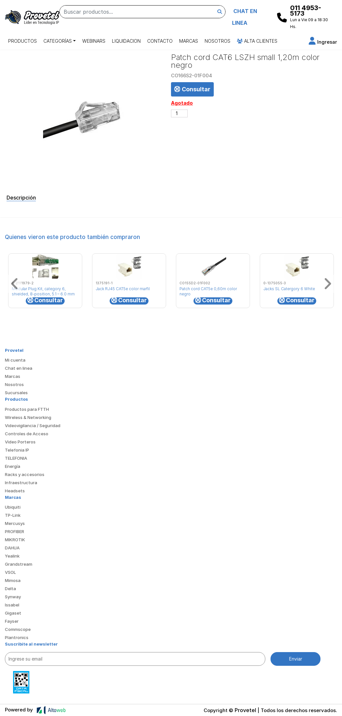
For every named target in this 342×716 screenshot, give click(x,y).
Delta (10, 588)
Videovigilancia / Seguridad (32, 425)
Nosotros (217, 41)
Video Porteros (20, 441)
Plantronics (16, 637)
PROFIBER (14, 531)
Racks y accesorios (24, 474)
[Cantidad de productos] (179, 113)
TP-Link (13, 515)
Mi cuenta (15, 360)
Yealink (12, 556)
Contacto (160, 41)
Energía (12, 466)
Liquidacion (126, 41)
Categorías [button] (57, 41)
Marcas (188, 41)
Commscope (18, 629)
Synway (13, 596)
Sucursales (16, 392)
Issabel (12, 604)
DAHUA (12, 547)
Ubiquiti (13, 507)
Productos (22, 41)
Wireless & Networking (28, 417)
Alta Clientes (257, 41)
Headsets (15, 490)
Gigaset (13, 613)
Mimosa (13, 580)
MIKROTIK (15, 539)
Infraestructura (21, 482)
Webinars (93, 41)
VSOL (10, 572)
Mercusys (15, 523)
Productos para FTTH (27, 409)
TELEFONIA (16, 458)
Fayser (12, 621)
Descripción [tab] (21, 197)
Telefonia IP (17, 450)
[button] (323, 42)
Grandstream (18, 564)
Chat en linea (18, 368)
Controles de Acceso (26, 433)
